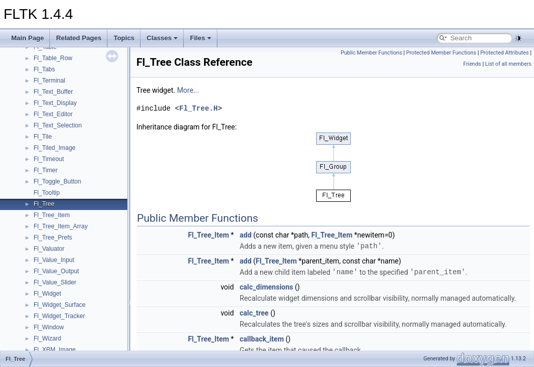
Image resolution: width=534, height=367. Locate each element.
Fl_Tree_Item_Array (61, 226)
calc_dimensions (266, 287)
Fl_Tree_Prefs (53, 237)
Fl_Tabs (44, 69)
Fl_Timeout (49, 159)
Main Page (27, 38)
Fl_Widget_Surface (60, 304)
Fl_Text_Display (55, 103)
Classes (162, 38)
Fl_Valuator (49, 248)
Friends (472, 64)
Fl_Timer (46, 170)
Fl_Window (49, 327)
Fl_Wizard (47, 338)
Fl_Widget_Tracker (59, 316)
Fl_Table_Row (53, 58)
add (245, 235)
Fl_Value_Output (56, 271)
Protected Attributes (504, 52)
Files (200, 38)
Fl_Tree (44, 203)
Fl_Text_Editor (53, 114)
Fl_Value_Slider (55, 282)
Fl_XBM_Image (55, 349)
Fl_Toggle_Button (57, 181)
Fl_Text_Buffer (53, 91)
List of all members (508, 64)
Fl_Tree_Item (52, 215)
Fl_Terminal (49, 80)
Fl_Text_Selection (58, 125)
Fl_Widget (47, 293)
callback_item (262, 339)
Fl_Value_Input (54, 260)
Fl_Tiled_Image (54, 147)
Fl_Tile (43, 136)
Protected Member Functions (441, 52)
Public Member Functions (371, 52)
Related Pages (78, 38)
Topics (124, 38)
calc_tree (254, 313)
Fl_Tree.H (198, 108)
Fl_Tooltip (47, 192)
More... (188, 90)
